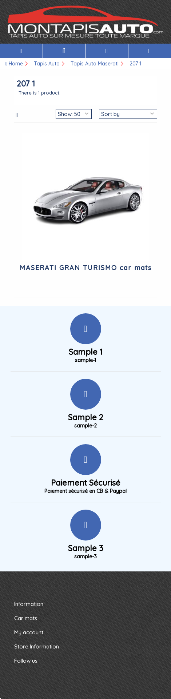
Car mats (25, 618)
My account (28, 632)
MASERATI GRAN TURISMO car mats (86, 268)
